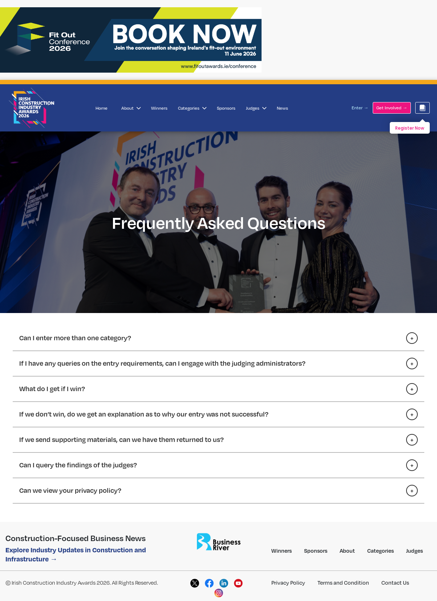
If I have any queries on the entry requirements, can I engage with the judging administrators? (162, 363)
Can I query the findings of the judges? (78, 464)
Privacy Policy (288, 582)
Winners (159, 108)
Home (102, 108)
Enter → (360, 107)
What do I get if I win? (52, 388)
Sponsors (226, 108)
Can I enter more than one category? (75, 337)
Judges (256, 108)
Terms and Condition (343, 582)
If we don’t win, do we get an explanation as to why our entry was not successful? (143, 414)
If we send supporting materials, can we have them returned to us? (121, 439)
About (131, 108)
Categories (192, 108)
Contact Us (395, 582)
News (282, 108)
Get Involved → (391, 107)
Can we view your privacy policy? (70, 490)
